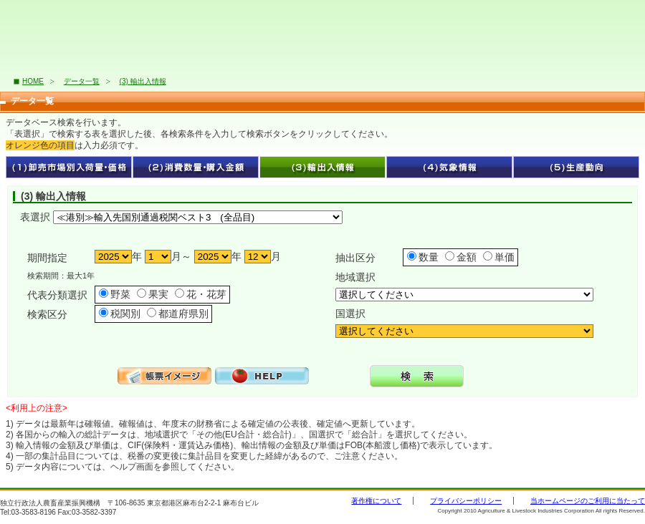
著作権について (376, 501)
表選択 (35, 217)
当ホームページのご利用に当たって (587, 501)
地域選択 (355, 277)
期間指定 (47, 257)
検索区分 (47, 314)
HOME (33, 81)
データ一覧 (82, 81)
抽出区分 (355, 257)
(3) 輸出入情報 (143, 81)
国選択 (350, 313)
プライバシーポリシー (466, 501)
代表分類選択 (57, 295)
